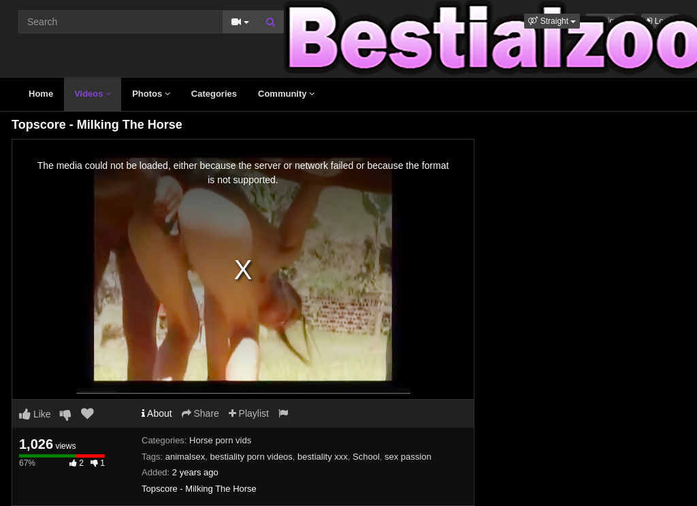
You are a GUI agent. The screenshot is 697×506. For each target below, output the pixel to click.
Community (286, 94)
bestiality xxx (322, 457)
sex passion (408, 457)
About (157, 413)
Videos (92, 94)
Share (200, 413)
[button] (552, 21)
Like (35, 414)
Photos (151, 94)
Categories (214, 94)
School (366, 457)
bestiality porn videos (251, 457)
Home (41, 94)
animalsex (185, 457)
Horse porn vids (220, 440)
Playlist (249, 413)
